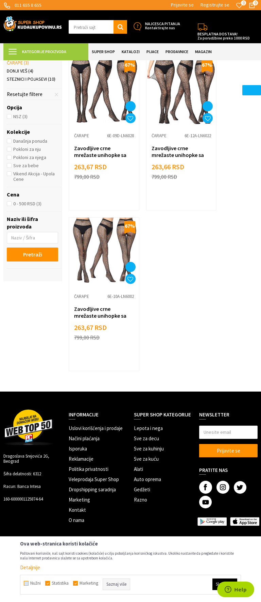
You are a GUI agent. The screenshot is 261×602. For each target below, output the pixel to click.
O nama (76, 476)
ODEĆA (72, 64)
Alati (138, 425)
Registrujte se (215, 5)
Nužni (35, 583)
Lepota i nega (148, 384)
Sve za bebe (26, 226)
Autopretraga (190, 81)
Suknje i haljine (27, 107)
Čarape (18, 123)
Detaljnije (30, 567)
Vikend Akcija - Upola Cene (34, 236)
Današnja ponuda (30, 201)
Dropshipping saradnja (92, 445)
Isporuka (78, 405)
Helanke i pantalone (32, 98)
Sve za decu (146, 394)
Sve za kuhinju (149, 405)
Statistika (60, 583)
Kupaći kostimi (26, 115)
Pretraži (32, 314)
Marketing (79, 456)
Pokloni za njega (29, 218)
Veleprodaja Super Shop (94, 435)
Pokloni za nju (27, 209)
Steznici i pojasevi (31, 139)
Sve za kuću (146, 415)
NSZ (20, 177)
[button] (98, 27)
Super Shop (50, 64)
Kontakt (77, 466)
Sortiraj (219, 81)
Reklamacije (81, 415)
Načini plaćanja (84, 394)
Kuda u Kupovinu (19, 64)
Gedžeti (142, 445)
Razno (140, 456)
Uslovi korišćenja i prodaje (96, 384)
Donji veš (20, 131)
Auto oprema (147, 435)
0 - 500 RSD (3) (27, 264)
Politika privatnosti (88, 425)
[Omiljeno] (239, 5)
